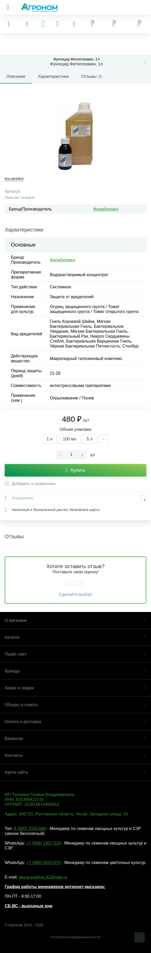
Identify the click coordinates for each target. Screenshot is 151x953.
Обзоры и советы (75, 705)
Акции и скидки (75, 688)
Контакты (75, 755)
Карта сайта (75, 772)
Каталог (75, 637)
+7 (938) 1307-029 (43, 843)
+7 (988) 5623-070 (43, 862)
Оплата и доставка (75, 721)
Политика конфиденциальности (75, 937)
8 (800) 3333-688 (30, 828)
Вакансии (75, 738)
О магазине (75, 620)
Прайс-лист (75, 654)
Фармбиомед (105, 209)
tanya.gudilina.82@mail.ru (43, 877)
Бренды (75, 671)
